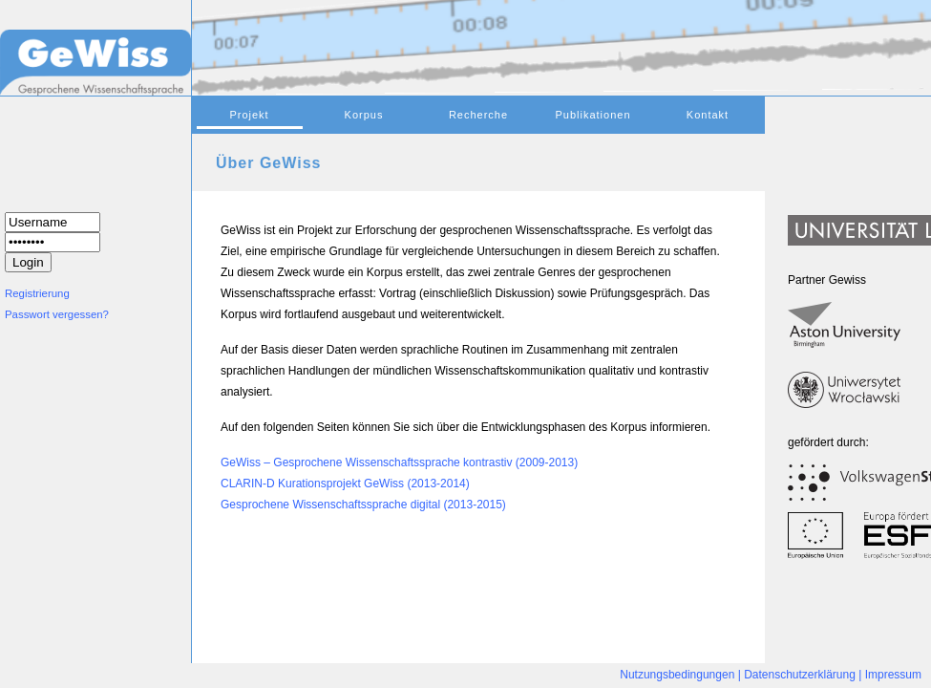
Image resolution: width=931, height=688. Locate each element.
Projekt (248, 114)
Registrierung (37, 293)
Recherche (478, 114)
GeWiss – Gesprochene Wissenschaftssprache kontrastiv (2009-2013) (399, 462)
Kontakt (708, 114)
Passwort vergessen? (57, 314)
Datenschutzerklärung (800, 674)
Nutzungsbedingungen (677, 674)
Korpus (364, 114)
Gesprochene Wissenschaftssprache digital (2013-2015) (363, 504)
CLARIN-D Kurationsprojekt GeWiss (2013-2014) (345, 483)
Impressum (893, 674)
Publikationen (592, 114)
